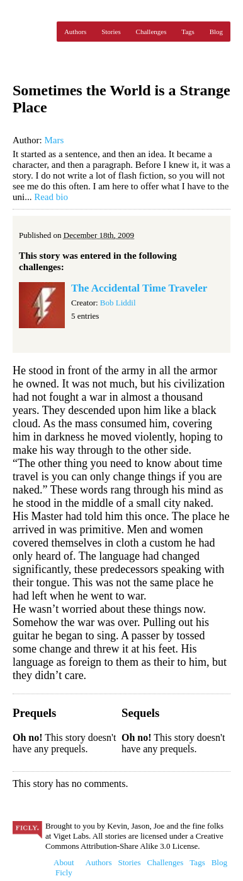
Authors (75, 31)
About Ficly (64, 867)
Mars (54, 140)
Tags (188, 31)
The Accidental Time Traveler (139, 288)
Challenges (151, 31)
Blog (216, 31)
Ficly (31, 31)
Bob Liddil (118, 302)
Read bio (51, 197)
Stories (111, 31)
